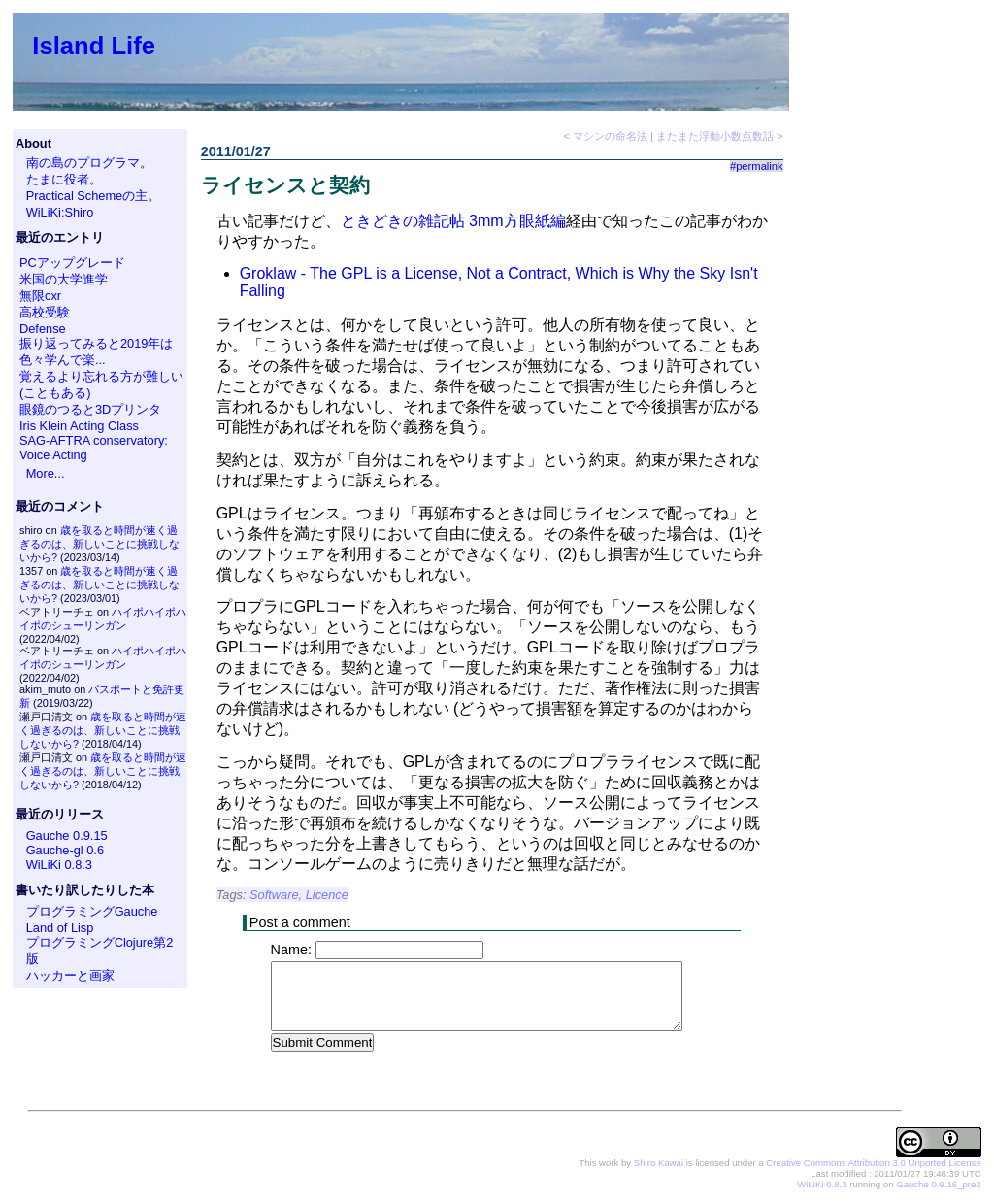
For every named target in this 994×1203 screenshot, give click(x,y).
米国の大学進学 (63, 279)
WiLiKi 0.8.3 (59, 864)
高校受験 (44, 312)
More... (45, 473)
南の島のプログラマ (83, 162)
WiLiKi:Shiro (60, 212)
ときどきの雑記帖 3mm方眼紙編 (453, 221)
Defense (42, 328)
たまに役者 (57, 179)
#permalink (756, 166)
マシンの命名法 (610, 136)
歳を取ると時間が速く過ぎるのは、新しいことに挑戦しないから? (99, 543)
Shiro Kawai (658, 1163)
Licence (327, 894)
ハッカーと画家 (70, 975)
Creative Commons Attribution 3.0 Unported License (873, 1163)
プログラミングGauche (92, 911)
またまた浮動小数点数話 (715, 136)
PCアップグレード (72, 262)
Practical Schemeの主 (87, 195)
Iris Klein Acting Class (79, 425)
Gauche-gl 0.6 (65, 850)
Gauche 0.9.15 (67, 835)
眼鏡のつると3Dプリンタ (90, 409)
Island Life (93, 45)
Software (274, 894)
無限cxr (40, 295)
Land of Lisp (60, 927)
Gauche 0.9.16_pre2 (938, 1185)
